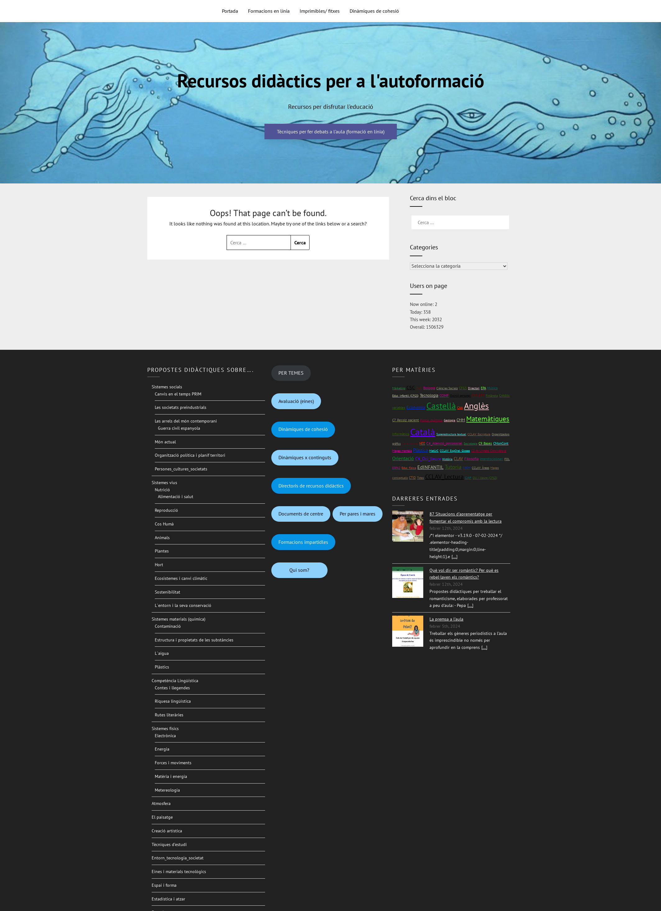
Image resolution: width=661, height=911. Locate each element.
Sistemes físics (165, 728)
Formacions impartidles (303, 542)
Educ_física (409, 468)
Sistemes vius (164, 482)
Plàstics (162, 667)
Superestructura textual (451, 434)
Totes (420, 478)
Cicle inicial (410, 444)
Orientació (403, 458)
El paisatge (162, 817)
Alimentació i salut (175, 496)
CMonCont (500, 443)
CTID (412, 477)
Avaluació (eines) (296, 401)
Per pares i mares (357, 514)
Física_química (431, 420)
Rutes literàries (169, 715)
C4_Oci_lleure (428, 458)
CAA (460, 407)
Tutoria (453, 466)
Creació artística (167, 831)
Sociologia (470, 444)
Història (447, 459)
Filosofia (471, 458)
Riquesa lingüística (173, 701)
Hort (159, 564)
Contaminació (168, 626)
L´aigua (162, 653)
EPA (483, 388)
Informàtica (400, 434)
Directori (474, 388)
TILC (419, 388)
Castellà (441, 405)
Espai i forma (164, 885)
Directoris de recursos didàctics (311, 486)
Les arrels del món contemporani (186, 421)
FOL (507, 459)
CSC (410, 387)
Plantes (162, 551)
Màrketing (398, 388)
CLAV (458, 458)
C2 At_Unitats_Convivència (488, 451)
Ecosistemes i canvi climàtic (181, 578)
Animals (162, 537)
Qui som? (299, 570)
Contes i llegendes (172, 688)
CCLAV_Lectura (444, 477)
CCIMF (444, 395)
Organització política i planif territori (190, 455)
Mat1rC (433, 451)
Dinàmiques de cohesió (374, 11)
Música (492, 388)
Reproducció (166, 510)
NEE (422, 443)
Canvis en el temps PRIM (178, 394)
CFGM (467, 468)
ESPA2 (396, 468)
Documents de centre (300, 514)
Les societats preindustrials (180, 407)
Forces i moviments (173, 762)
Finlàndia (492, 396)
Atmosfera (161, 803)
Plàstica (420, 450)
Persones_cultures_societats (181, 469)
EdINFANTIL (430, 467)
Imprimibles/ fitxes (320, 11)
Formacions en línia (269, 11)
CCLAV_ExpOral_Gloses (455, 451)
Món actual (165, 442)
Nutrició (162, 489)
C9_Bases (485, 443)
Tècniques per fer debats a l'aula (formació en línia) (330, 131)
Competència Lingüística (175, 680)
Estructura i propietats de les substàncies (194, 640)
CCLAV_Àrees (480, 468)
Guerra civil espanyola (179, 428)
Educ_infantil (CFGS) (405, 396)
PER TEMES (291, 373)
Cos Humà (164, 524)
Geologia (449, 420)
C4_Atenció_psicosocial (444, 443)
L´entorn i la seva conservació (183, 605)
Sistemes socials (167, 387)
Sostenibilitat (167, 592)
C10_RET (478, 395)
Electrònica (165, 735)
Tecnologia (429, 395)
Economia (415, 407)
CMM (461, 420)
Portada (230, 11)
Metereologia (167, 790)
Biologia (429, 388)
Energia (162, 749)
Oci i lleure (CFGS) (485, 478)
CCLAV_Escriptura (478, 434)
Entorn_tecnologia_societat (178, 858)
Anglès (476, 405)
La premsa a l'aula (446, 619)
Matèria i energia (171, 776)
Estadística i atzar (168, 899)
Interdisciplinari (491, 458)
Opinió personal (460, 396)
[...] (454, 556)
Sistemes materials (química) (178, 619)
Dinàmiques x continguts (304, 457)
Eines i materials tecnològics (179, 871)
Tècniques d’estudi (169, 844)
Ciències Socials (447, 388)
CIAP (468, 478)
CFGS (463, 388)
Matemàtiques (487, 418)
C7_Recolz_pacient (405, 420)
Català (422, 432)
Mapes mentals (402, 451)
